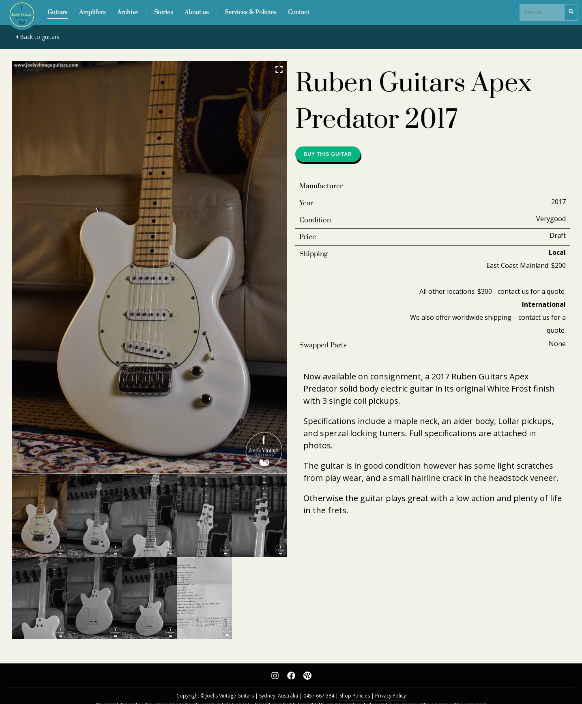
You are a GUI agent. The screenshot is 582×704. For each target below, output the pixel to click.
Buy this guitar (328, 154)
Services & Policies (251, 12)
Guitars (57, 12)
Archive (127, 12)
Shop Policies (354, 695)
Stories (163, 12)
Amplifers (92, 12)
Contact (298, 12)
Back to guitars (37, 37)
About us (197, 12)
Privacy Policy (390, 695)
